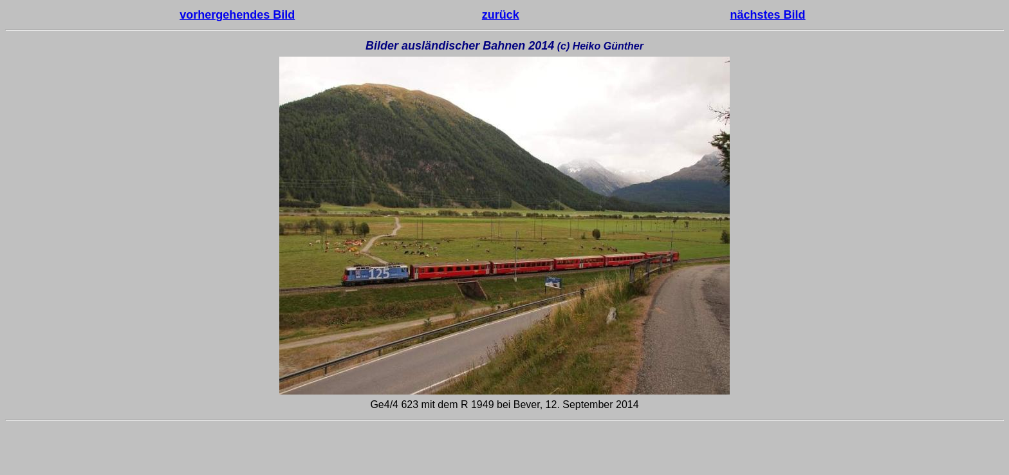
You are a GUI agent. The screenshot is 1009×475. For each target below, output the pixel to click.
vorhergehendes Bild (237, 14)
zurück (500, 14)
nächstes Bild (768, 14)
